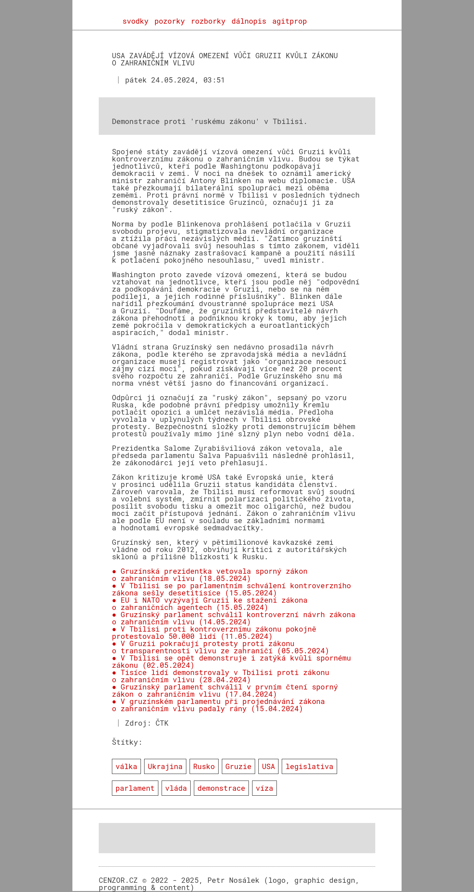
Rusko (204, 766)
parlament (135, 788)
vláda (176, 788)
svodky (135, 21)
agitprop (289, 21)
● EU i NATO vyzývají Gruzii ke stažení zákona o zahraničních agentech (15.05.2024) (209, 603)
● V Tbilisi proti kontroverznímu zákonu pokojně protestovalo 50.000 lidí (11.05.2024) (214, 632)
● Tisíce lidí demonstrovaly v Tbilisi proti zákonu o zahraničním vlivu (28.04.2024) (220, 675)
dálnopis (248, 21)
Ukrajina (165, 766)
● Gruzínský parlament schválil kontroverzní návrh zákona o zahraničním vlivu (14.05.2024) (233, 618)
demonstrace (221, 788)
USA (268, 766)
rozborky (208, 21)
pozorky (169, 21)
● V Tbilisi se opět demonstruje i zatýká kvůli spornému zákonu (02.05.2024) (231, 661)
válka (126, 766)
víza (264, 788)
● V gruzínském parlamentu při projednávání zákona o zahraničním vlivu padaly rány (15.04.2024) (218, 704)
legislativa (309, 766)
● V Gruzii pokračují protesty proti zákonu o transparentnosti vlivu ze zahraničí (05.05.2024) (220, 647)
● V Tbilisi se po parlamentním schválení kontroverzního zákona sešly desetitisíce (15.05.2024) (231, 589)
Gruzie (238, 766)
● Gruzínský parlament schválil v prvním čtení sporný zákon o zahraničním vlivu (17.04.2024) (225, 690)
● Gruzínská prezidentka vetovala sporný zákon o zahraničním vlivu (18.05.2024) (209, 574)
